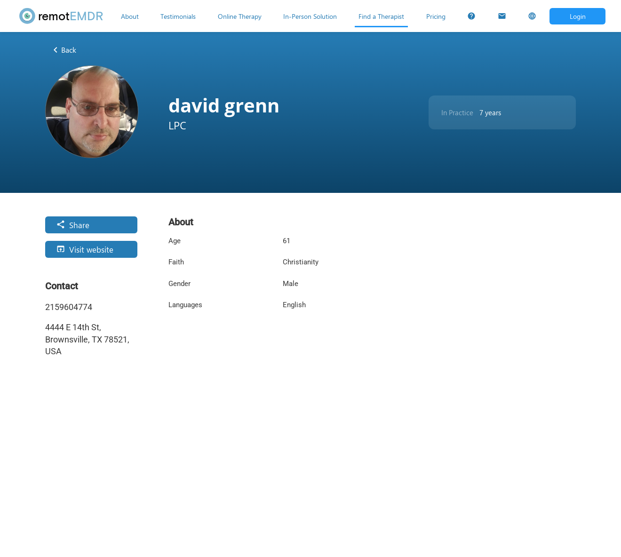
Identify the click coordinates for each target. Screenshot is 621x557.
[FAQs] (471, 16)
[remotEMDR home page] (62, 16)
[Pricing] (435, 16)
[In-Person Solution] (310, 16)
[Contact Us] (502, 16)
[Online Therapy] (239, 16)
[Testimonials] (178, 16)
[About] (130, 16)
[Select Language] (532, 16)
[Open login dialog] (577, 16)
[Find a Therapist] (381, 16)
